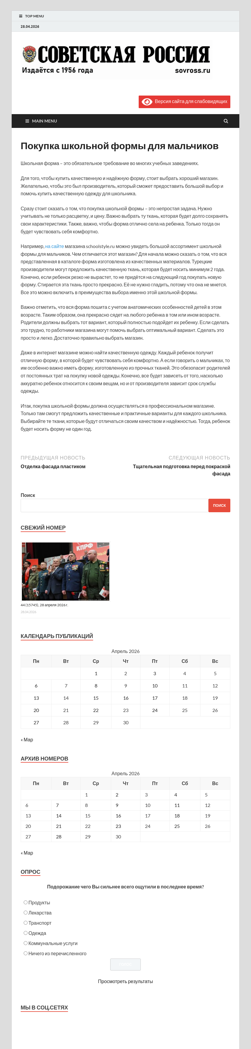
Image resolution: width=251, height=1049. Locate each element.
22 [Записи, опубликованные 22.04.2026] (96, 710)
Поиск (28, 495)
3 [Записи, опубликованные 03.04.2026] (154, 673)
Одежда (37, 933)
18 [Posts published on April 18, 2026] (177, 815)
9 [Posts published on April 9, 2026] (117, 805)
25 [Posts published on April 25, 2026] (177, 826)
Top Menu (34, 16)
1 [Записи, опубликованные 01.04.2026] (96, 673)
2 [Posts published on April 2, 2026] (117, 794)
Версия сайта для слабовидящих (184, 101)
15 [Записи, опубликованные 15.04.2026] (96, 698)
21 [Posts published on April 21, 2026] (58, 826)
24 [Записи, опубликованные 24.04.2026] (155, 710)
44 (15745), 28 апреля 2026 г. (44, 605)
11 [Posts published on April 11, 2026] (177, 805)
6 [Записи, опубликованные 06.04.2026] (36, 685)
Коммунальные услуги (53, 943)
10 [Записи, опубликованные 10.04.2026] (155, 685)
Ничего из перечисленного (57, 953)
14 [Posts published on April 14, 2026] (58, 815)
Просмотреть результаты (125, 981)
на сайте (54, 246)
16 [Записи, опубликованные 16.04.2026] (125, 698)
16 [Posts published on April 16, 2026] (118, 815)
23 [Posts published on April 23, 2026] (118, 826)
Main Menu (44, 120)
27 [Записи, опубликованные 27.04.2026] (36, 722)
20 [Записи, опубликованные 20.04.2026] (36, 710)
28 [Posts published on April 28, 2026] (58, 836)
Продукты (39, 902)
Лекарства (40, 912)
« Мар (27, 739)
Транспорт (40, 923)
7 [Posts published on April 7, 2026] (57, 805)
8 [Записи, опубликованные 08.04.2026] (96, 685)
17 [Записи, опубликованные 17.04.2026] (155, 698)
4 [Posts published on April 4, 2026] (175, 794)
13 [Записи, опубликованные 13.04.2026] (36, 698)
